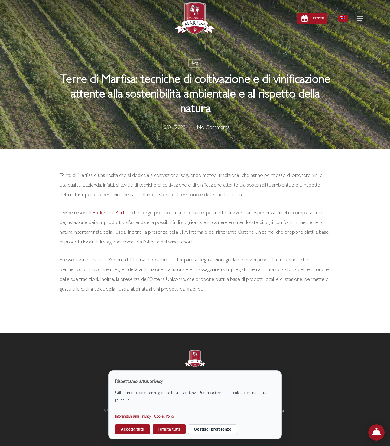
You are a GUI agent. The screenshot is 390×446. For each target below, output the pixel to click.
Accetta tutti (132, 429)
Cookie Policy (164, 417)
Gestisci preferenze (212, 429)
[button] (360, 18)
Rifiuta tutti (169, 429)
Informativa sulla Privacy (133, 417)
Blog (195, 63)
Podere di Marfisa (111, 213)
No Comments (213, 127)
